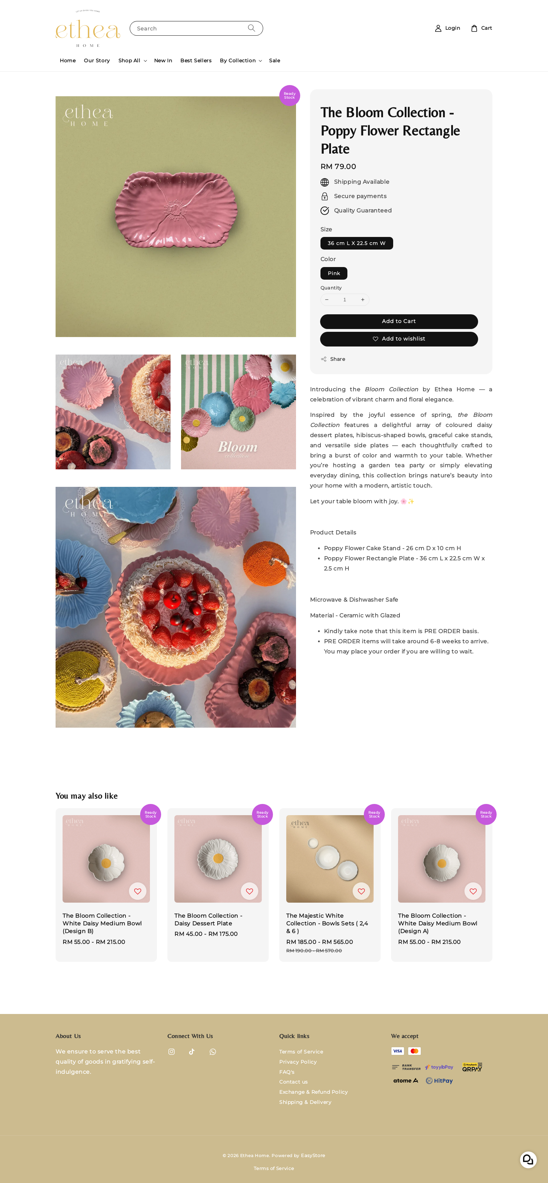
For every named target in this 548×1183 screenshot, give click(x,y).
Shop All (129, 60)
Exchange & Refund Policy (313, 1092)
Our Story (97, 60)
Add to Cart (399, 321)
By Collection (237, 60)
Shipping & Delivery (305, 1102)
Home (67, 60)
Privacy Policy (298, 1062)
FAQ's (287, 1072)
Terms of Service (301, 1052)
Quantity (331, 287)
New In (163, 60)
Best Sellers (195, 60)
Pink (334, 273)
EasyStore (313, 1155)
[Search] (251, 28)
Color (328, 259)
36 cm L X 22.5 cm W (357, 243)
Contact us (293, 1082)
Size (326, 229)
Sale (274, 60)
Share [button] (332, 359)
